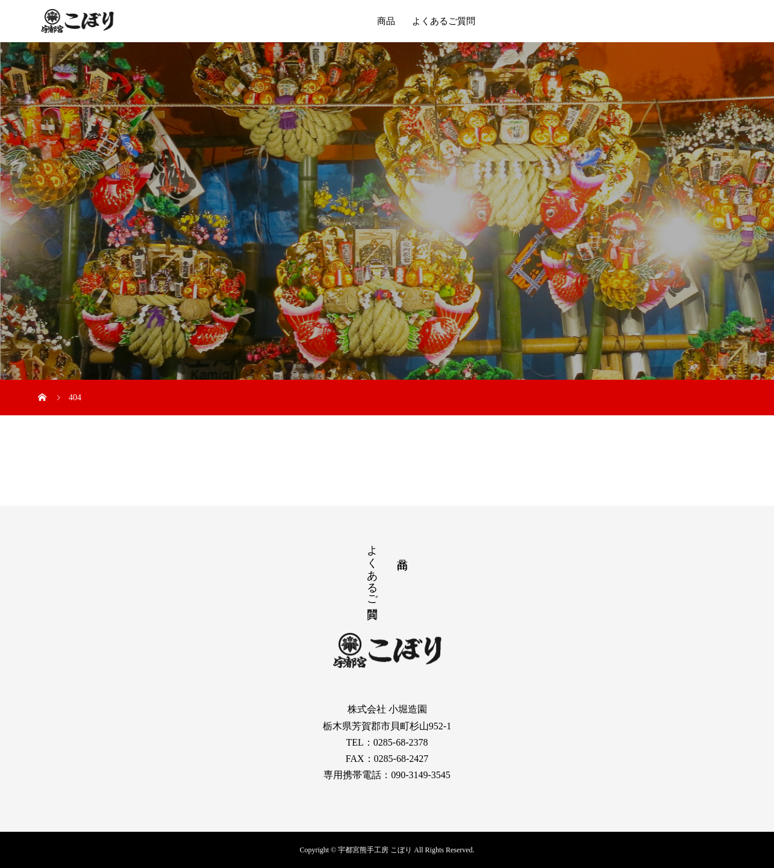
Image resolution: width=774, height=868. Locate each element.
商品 (386, 21)
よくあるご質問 (443, 21)
